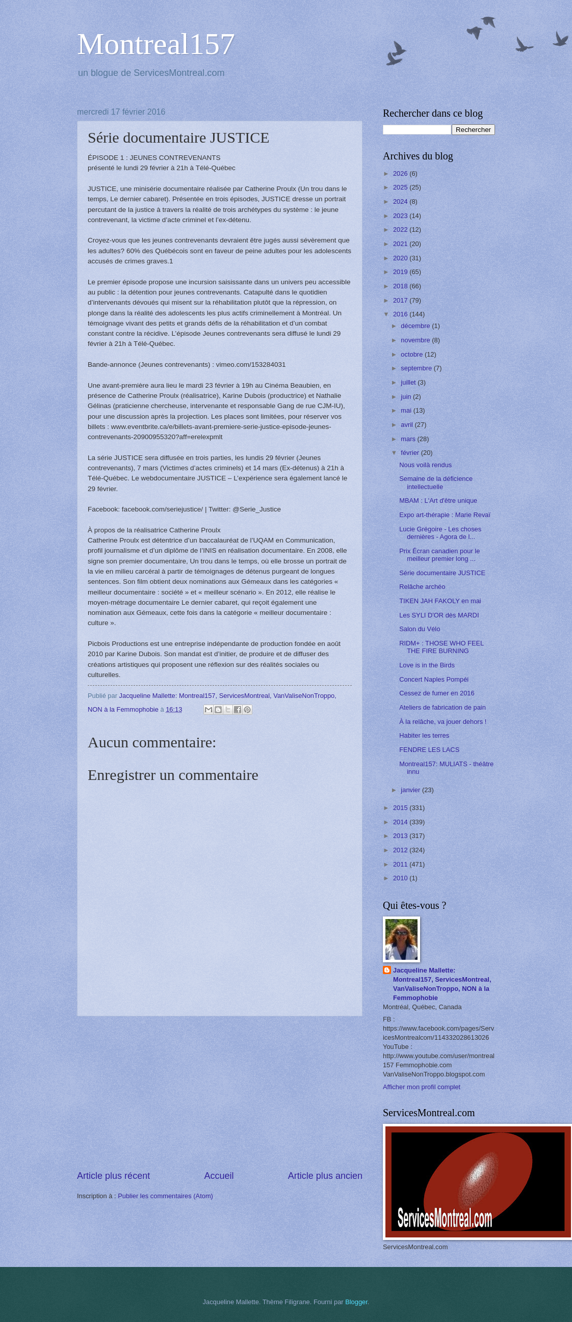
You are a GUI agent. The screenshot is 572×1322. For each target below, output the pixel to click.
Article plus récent (113, 1176)
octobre (413, 354)
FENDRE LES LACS (429, 749)
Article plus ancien (325, 1176)
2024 (401, 201)
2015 (401, 808)
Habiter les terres (424, 735)
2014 (401, 822)
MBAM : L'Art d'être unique (438, 500)
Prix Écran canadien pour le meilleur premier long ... (439, 554)
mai (407, 410)
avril (407, 424)
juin (407, 396)
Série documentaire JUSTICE (442, 573)
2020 (401, 258)
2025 (401, 187)
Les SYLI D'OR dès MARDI (439, 615)
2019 (401, 272)
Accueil (218, 1176)
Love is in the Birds (427, 665)
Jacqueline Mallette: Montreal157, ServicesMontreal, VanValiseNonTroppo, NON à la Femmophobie (442, 984)
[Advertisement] (219, 1092)
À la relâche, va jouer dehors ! (442, 721)
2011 (401, 864)
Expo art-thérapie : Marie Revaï (444, 515)
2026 (401, 173)
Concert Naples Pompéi (434, 679)
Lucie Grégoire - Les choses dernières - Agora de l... (440, 533)
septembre (417, 368)
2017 (401, 300)
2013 (401, 836)
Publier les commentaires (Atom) (165, 1196)
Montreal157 (156, 44)
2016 (401, 314)
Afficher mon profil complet (421, 1087)
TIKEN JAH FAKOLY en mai (440, 601)
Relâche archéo (422, 586)
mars (409, 439)
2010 (401, 878)
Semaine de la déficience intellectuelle (436, 482)
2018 (401, 286)
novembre (416, 340)
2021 (401, 244)
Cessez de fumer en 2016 (436, 693)
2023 (401, 216)
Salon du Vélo (419, 629)
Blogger (356, 1302)
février (411, 452)
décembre (416, 326)
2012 (401, 850)
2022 (401, 229)
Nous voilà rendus (425, 465)
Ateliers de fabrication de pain (442, 707)
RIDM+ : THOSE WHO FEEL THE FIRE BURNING (441, 647)
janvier (411, 790)
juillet (409, 382)
